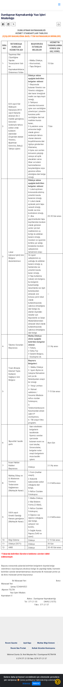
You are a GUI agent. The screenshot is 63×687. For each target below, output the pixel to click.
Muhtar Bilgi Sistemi (46, 643)
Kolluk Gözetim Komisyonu (43, 648)
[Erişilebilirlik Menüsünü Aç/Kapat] (58, 682)
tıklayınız (26, 683)
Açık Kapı (27, 643)
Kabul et (36, 683)
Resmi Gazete (11, 643)
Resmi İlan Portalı (18, 648)
